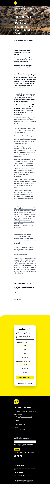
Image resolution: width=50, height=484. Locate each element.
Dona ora (16, 427)
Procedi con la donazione (25, 377)
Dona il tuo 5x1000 (19, 430)
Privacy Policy (17, 481)
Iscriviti (17, 449)
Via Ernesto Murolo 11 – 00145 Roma (25, 411)
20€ (25, 349)
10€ (25, 345)
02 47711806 (23, 414)
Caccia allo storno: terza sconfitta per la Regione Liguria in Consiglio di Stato (24, 9)
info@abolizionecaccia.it (25, 417)
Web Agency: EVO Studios (27, 481)
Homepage (18, 6)
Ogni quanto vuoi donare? (23, 361)
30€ (25, 353)
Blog (24, 6)
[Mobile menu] (34, 3)
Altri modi (16, 433)
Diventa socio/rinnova (20, 424)
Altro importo (25, 357)
